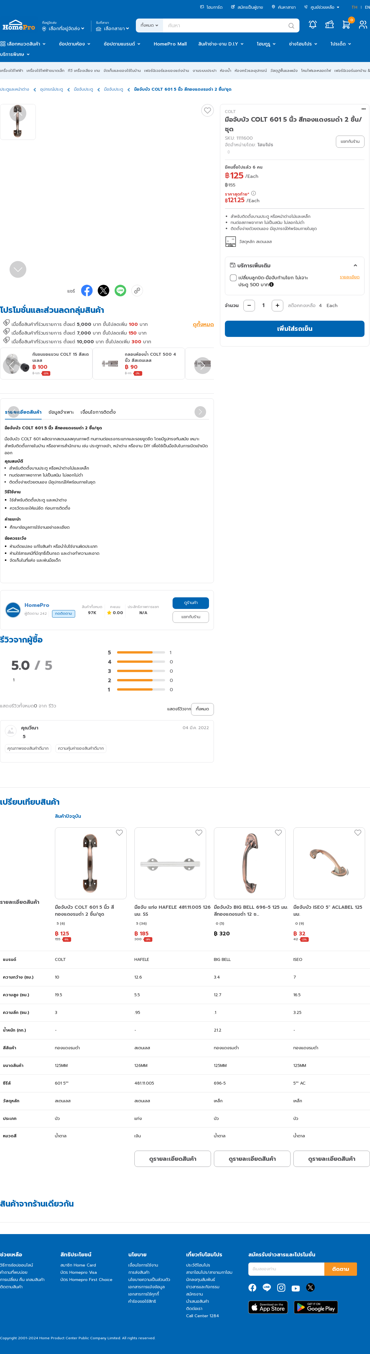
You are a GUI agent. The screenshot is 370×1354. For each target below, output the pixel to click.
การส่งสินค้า (138, 1272)
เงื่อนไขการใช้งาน (143, 1265)
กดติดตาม (63, 613)
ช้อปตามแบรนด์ (119, 44)
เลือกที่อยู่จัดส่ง (63, 29)
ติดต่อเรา (194, 1309)
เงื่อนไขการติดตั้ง (98, 412)
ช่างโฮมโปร (300, 44)
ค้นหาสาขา (283, 7)
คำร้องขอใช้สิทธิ (142, 1301)
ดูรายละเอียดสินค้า (172, 1158)
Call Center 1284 (202, 1316)
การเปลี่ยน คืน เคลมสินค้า (22, 1280)
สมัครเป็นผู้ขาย (247, 7)
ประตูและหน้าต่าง (14, 89)
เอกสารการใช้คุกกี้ (143, 1294)
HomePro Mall (170, 44)
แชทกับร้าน (191, 617)
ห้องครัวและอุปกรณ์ (251, 70)
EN (367, 7)
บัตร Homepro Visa (78, 1272)
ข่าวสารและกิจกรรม (202, 1287)
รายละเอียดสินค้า (23, 412)
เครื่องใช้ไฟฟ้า (11, 70)
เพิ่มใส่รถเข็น (294, 328)
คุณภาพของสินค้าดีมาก (28, 748)
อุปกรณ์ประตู (51, 89)
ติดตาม (340, 1269)
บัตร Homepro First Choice (86, 1280)
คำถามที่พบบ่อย (13, 1272)
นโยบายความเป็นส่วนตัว (149, 1280)
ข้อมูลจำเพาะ (61, 412)
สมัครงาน (194, 1294)
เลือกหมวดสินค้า (23, 44)
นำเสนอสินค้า (197, 1301)
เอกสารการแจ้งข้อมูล (146, 1287)
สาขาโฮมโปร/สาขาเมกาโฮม (209, 1272)
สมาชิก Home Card (78, 1265)
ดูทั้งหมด (203, 325)
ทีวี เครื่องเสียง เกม (84, 70)
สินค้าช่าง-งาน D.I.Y (218, 44)
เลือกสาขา (113, 29)
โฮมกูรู (263, 44)
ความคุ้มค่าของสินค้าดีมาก (81, 748)
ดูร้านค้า (191, 603)
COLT (230, 112)
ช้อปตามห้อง (72, 44)
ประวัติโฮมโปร (198, 1265)
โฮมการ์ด (211, 7)
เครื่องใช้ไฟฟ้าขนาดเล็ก (45, 70)
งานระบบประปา (205, 70)
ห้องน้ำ (225, 70)
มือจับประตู (83, 89)
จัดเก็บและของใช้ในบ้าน (122, 70)
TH (354, 7)
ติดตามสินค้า (11, 1287)
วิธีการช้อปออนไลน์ (16, 1265)
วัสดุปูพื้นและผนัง (284, 70)
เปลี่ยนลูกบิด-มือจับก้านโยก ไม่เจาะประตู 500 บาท (269, 281)
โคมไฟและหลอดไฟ (316, 70)
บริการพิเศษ (12, 54)
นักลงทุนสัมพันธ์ (200, 1280)
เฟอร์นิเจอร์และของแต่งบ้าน (166, 70)
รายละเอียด (350, 277)
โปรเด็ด (338, 44)
